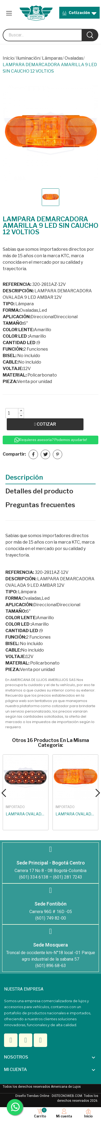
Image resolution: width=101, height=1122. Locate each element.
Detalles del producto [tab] (39, 491)
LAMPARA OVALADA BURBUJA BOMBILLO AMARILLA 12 (75, 814)
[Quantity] (11, 413)
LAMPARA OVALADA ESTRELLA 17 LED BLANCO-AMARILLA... (26, 814)
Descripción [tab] (24, 477)
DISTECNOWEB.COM (67, 1096)
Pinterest (57, 454)
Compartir (33, 454)
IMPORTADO (15, 807)
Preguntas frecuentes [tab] (40, 505)
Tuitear (45, 454)
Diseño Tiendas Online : (33, 1096)
